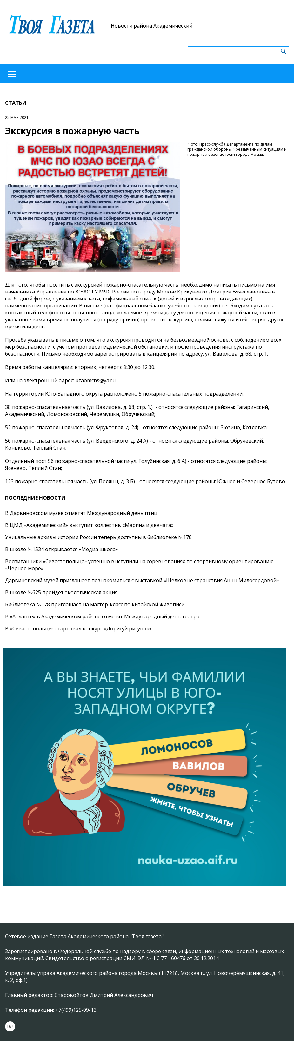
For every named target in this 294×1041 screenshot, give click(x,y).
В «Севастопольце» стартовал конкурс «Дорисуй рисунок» (78, 628)
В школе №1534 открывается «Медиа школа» (61, 549)
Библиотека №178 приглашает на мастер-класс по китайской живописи (94, 604)
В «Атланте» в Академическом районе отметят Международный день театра (102, 616)
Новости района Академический (151, 25)
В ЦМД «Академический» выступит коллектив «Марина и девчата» (89, 525)
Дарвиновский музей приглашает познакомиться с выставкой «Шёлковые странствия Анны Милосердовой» (142, 580)
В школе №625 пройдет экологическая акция (61, 592)
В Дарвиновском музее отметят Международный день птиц (81, 513)
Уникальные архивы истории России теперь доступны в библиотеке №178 (98, 537)
